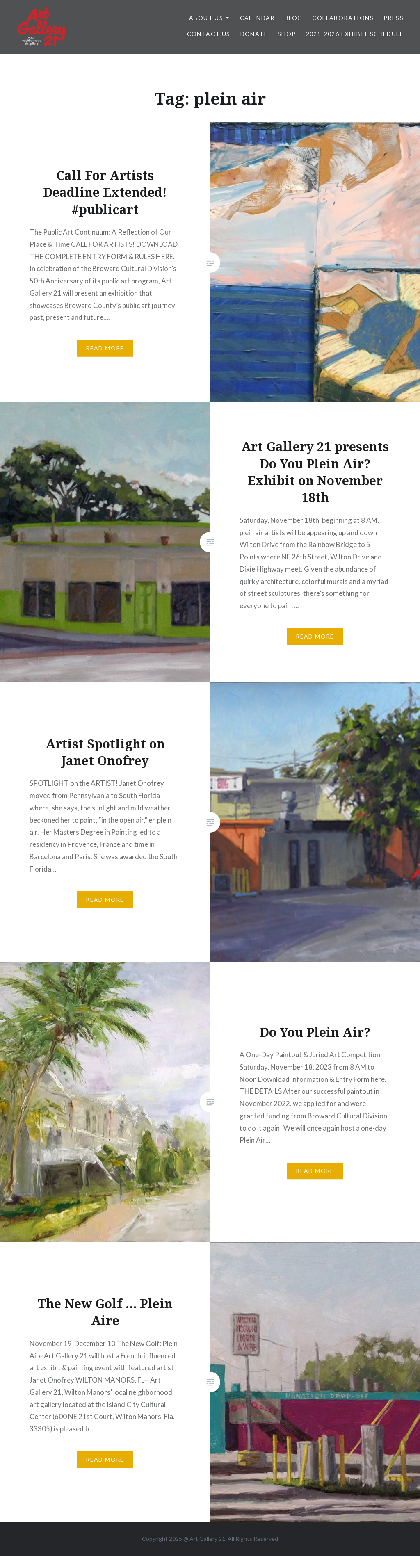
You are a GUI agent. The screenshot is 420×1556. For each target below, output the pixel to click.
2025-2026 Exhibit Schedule (355, 33)
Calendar (257, 17)
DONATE (254, 33)
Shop (287, 33)
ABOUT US (206, 17)
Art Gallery (204, 1538)
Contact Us (209, 33)
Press (393, 17)
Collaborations (343, 17)
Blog (294, 17)
